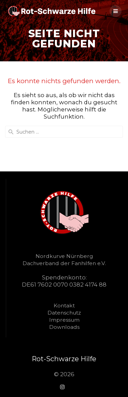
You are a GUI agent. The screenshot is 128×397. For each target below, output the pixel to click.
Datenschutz (64, 312)
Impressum (64, 320)
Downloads (64, 327)
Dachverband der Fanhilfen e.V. (64, 263)
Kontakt (64, 305)
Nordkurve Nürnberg (64, 256)
